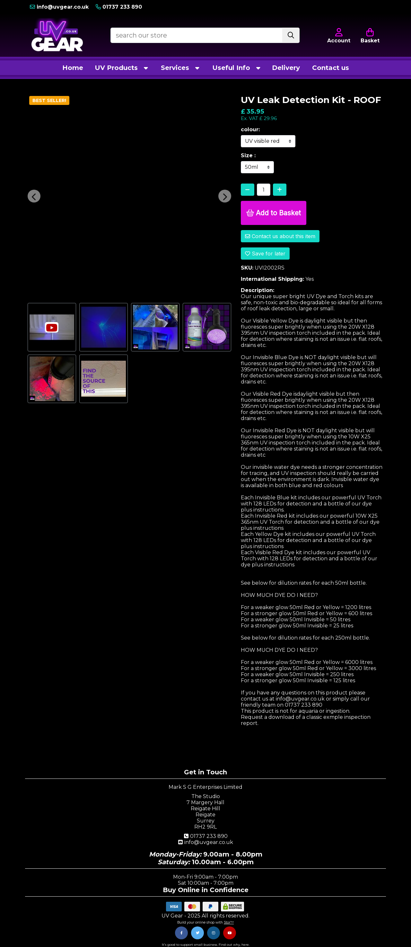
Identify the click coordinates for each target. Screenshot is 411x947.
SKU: (247, 268)
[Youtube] (229, 932)
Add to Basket (273, 213)
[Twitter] (197, 932)
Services (181, 68)
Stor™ (229, 922)
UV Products (122, 68)
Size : (248, 155)
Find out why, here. (234, 945)
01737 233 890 (206, 836)
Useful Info (237, 68)
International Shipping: (272, 279)
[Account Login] (337, 7)
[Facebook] (181, 932)
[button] (34, 196)
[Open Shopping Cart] (370, 35)
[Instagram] (213, 932)
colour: (250, 129)
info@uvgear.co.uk (205, 842)
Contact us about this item (280, 236)
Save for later (265, 253)
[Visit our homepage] (57, 35)
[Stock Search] (291, 35)
